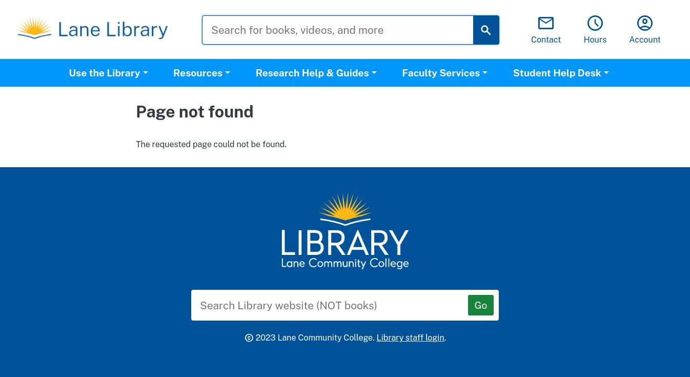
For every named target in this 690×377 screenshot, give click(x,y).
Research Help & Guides (312, 72)
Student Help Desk (557, 72)
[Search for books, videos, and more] (345, 30)
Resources (197, 72)
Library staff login (410, 338)
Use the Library (104, 72)
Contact (546, 30)
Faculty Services (441, 72)
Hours (594, 30)
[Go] (481, 305)
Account (645, 30)
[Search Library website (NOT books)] (337, 305)
